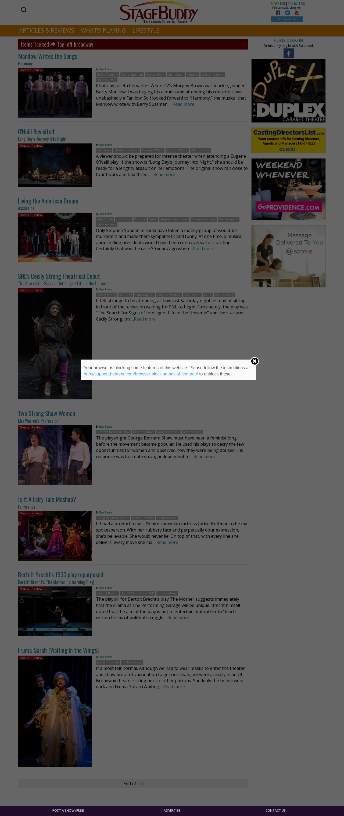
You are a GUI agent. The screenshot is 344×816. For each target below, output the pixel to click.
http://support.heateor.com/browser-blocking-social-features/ (141, 374)
